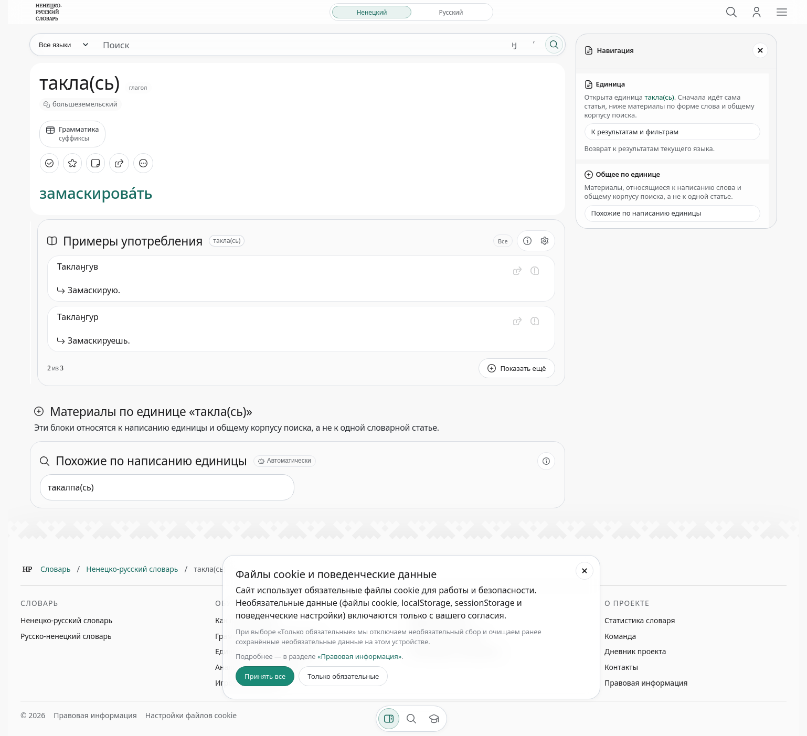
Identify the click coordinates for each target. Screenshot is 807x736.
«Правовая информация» (359, 656)
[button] (517, 271)
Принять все (265, 676)
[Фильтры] (388, 718)
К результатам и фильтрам (635, 131)
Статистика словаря (639, 620)
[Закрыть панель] (760, 50)
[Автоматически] (284, 461)
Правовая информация (645, 683)
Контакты (621, 667)
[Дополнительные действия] (143, 163)
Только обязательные (343, 676)
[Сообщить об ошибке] (535, 271)
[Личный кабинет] (756, 12)
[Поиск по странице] (411, 718)
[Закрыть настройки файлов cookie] (584, 571)
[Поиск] (731, 12)
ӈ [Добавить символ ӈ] (514, 44)
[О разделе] (527, 241)
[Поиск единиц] (299, 45)
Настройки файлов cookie (191, 715)
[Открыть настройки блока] (545, 241)
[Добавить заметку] (95, 163)
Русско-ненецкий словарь (66, 636)
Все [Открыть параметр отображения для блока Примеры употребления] (503, 241)
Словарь (55, 569)
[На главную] (48, 12)
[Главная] (27, 569)
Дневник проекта (635, 651)
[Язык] (63, 45)
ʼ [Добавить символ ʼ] (534, 44)
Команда (620, 636)
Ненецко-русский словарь (132, 569)
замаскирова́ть (95, 193)
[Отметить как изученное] (49, 163)
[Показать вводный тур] (433, 718)
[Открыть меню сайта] (781, 12)
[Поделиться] (119, 163)
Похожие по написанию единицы (646, 213)
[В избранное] (72, 163)
